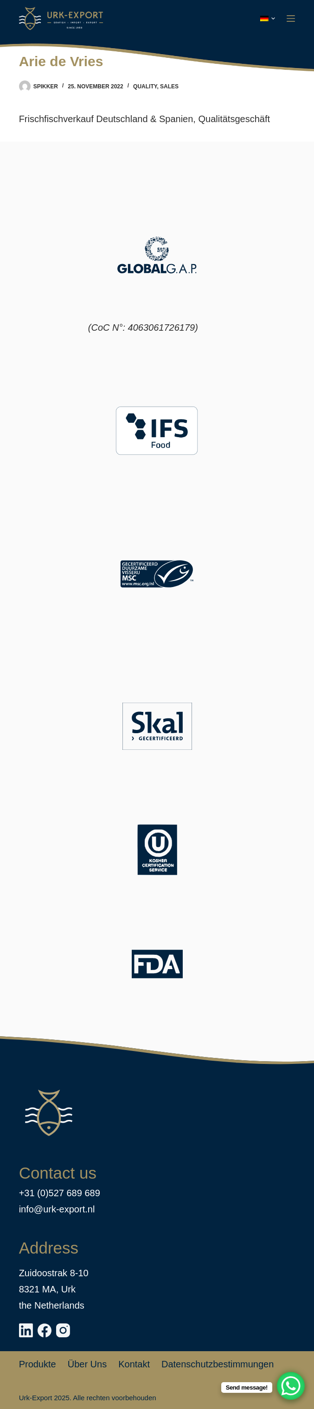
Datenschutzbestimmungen (217, 1364)
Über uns (87, 1364)
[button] (267, 18)
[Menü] (291, 18)
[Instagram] (63, 1330)
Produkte (37, 1364)
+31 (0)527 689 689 (59, 1193)
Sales (169, 86)
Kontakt (134, 1364)
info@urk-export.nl (57, 1209)
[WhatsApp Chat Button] (291, 1386)
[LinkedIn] (26, 1330)
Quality (145, 86)
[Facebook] (44, 1330)
